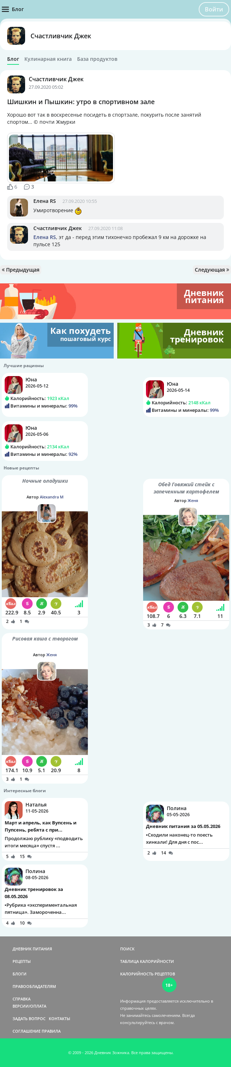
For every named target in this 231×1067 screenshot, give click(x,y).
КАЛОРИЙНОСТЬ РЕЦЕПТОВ (147, 973)
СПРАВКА (21, 999)
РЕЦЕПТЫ (22, 961)
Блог (13, 59)
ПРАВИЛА (51, 1031)
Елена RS (44, 201)
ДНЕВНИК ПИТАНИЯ (32, 948)
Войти (214, 9)
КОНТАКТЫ (59, 1018)
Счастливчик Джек (60, 35)
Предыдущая (20, 269)
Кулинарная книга (48, 59)
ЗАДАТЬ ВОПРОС (29, 1018)
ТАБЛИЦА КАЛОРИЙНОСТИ (147, 961)
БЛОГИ (20, 973)
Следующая (212, 269)
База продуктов (97, 59)
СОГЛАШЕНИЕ (27, 1031)
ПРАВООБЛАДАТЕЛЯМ (34, 986)
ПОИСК (127, 948)
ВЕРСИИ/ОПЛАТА (29, 1006)
